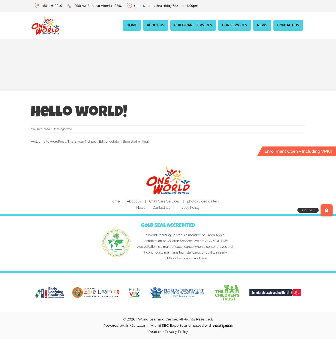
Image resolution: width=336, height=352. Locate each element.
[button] (327, 210)
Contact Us (161, 207)
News (140, 207)
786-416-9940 (52, 6)
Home (115, 201)
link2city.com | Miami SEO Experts (154, 325)
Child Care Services (164, 201)
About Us (134, 201)
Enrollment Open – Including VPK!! (298, 151)
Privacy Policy (188, 207)
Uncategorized (62, 129)
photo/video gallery (203, 201)
